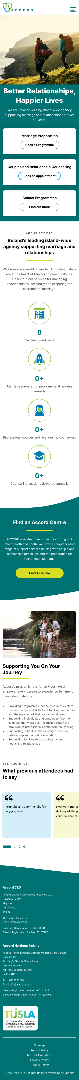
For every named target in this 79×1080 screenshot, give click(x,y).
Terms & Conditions (39, 1055)
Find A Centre (39, 573)
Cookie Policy (39, 1065)
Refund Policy (39, 1050)
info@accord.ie (18, 921)
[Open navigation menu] (73, 8)
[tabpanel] (26, 815)
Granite (69, 1073)
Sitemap (39, 1045)
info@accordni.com (21, 984)
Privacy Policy (39, 1060)
